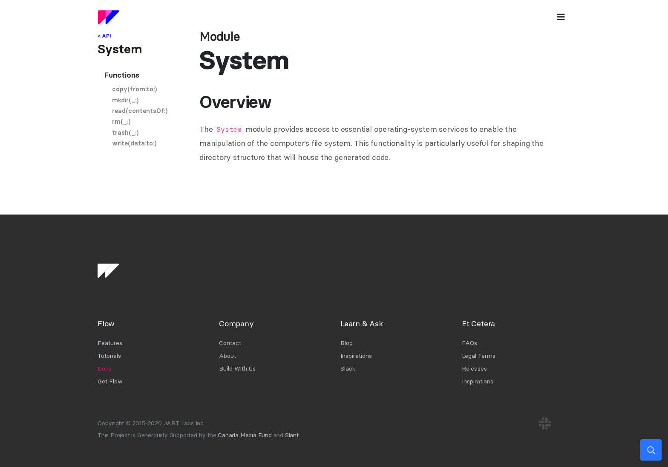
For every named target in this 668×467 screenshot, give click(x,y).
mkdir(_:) (125, 100)
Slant (292, 435)
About (227, 356)
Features (110, 343)
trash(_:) (125, 132)
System (120, 49)
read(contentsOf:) (139, 111)
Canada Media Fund (245, 435)
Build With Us (237, 368)
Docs (105, 368)
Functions (121, 75)
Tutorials (109, 356)
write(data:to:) (134, 143)
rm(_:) (121, 121)
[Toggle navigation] (561, 17)
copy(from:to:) (134, 89)
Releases (474, 368)
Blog (346, 343)
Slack (347, 368)
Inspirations (356, 356)
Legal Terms (478, 356)
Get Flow (110, 381)
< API (104, 35)
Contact (230, 343)
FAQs (469, 343)
